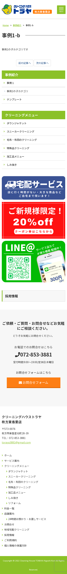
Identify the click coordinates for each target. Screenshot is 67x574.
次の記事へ (42, 63)
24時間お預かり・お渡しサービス (27, 519)
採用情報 (9, 535)
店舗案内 (9, 513)
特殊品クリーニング (18, 148)
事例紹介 (11, 74)
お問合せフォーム (33, 382)
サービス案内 (11, 460)
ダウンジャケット (17, 123)
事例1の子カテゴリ (17, 91)
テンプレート (14, 99)
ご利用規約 (10, 540)
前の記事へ (24, 63)
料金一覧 (9, 508)
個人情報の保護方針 (15, 545)
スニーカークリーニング (20, 131)
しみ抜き (12, 164)
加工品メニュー (15, 156)
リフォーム (14, 503)
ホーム (8, 455)
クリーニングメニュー (21, 115)
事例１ (10, 83)
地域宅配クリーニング (16, 529)
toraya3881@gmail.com (16, 442)
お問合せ (9, 524)
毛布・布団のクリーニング (22, 139)
